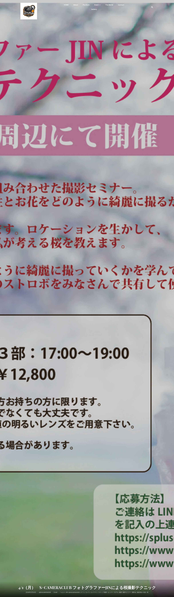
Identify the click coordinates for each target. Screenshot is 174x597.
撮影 (120, 592)
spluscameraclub (45, 592)
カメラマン (94, 592)
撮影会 (134, 592)
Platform (86, 5)
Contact (121, 5)
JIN (67, 592)
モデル (116, 592)
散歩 (144, 592)
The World (109, 5)
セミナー (110, 592)
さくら (82, 592)
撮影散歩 (140, 592)
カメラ (87, 592)
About (75, 5)
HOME (66, 5)
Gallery (94, 9)
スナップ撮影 (102, 592)
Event (96, 5)
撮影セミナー (127, 592)
